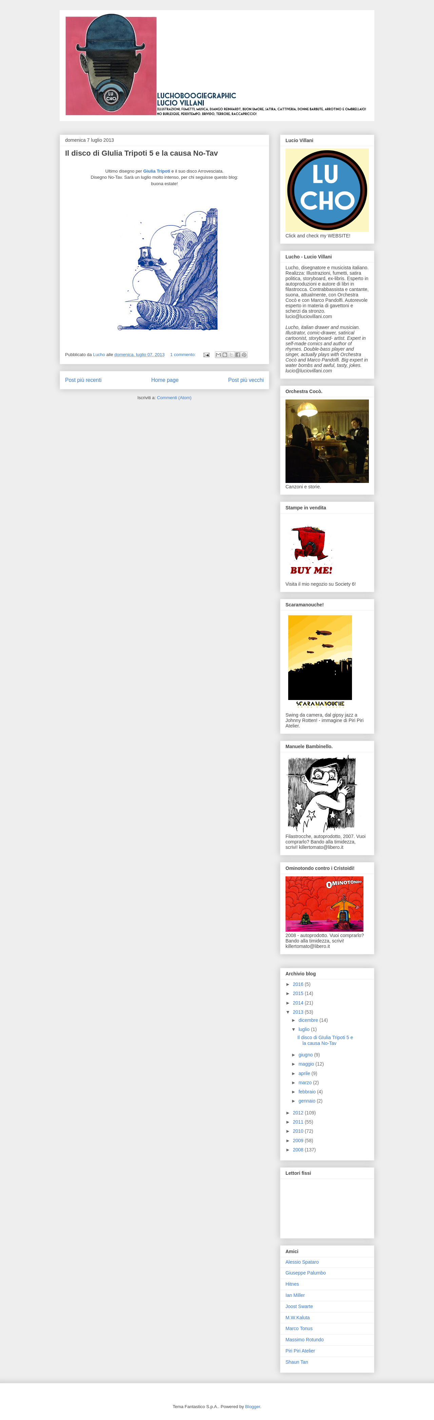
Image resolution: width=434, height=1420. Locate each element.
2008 (299, 1149)
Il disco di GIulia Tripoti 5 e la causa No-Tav (141, 153)
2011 (299, 1122)
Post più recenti (83, 380)
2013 (299, 1012)
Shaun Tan (296, 1362)
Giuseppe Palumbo (305, 1273)
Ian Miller (295, 1295)
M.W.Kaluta (297, 1317)
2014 (299, 1003)
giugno (306, 1054)
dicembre (308, 1020)
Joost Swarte (299, 1306)
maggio (306, 1064)
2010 (299, 1131)
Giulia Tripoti (156, 171)
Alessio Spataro (302, 1262)
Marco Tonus (299, 1328)
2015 (299, 993)
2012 (299, 1112)
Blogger (252, 1406)
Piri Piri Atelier (300, 1351)
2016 (299, 984)
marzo (305, 1082)
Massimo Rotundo (304, 1339)
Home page (165, 380)
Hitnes (292, 1284)
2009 (299, 1140)
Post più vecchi (246, 380)
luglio (304, 1029)
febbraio (307, 1091)
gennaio (307, 1101)
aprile (304, 1073)
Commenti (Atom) (174, 397)
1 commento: (183, 354)
